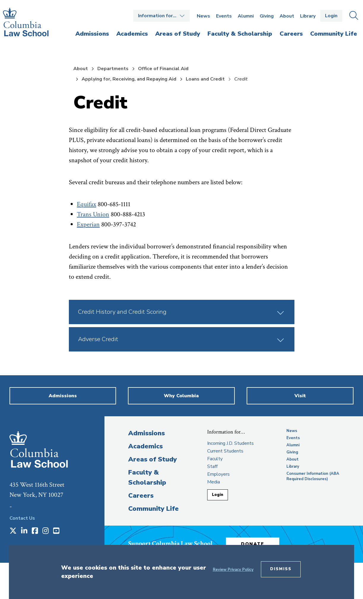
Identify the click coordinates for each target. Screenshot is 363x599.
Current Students (225, 451)
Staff (212, 466)
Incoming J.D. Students (230, 443)
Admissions (146, 433)
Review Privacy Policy (233, 569)
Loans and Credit (205, 79)
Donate (252, 544)
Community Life (153, 508)
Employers (218, 474)
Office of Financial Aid (163, 68)
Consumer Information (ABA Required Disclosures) (312, 476)
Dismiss (280, 569)
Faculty (215, 458)
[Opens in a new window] (13, 531)
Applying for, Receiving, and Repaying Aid (129, 79)
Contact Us (22, 518)
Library (308, 16)
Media (213, 482)
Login (331, 15)
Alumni (246, 16)
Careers (140, 495)
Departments (113, 68)
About (287, 16)
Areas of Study (152, 459)
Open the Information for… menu (161, 16)
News (203, 16)
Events (224, 16)
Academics (145, 446)
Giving (267, 16)
